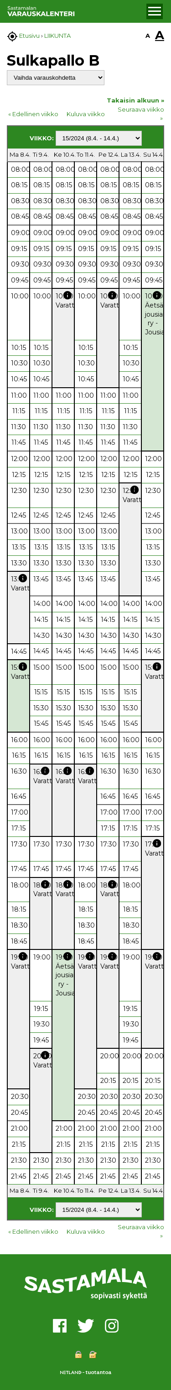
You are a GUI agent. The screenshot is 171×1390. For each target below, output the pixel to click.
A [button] (147, 35)
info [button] (67, 295)
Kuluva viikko (86, 114)
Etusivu (29, 35)
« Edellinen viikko (33, 114)
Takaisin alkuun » (135, 100)
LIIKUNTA (57, 35)
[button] (154, 11)
